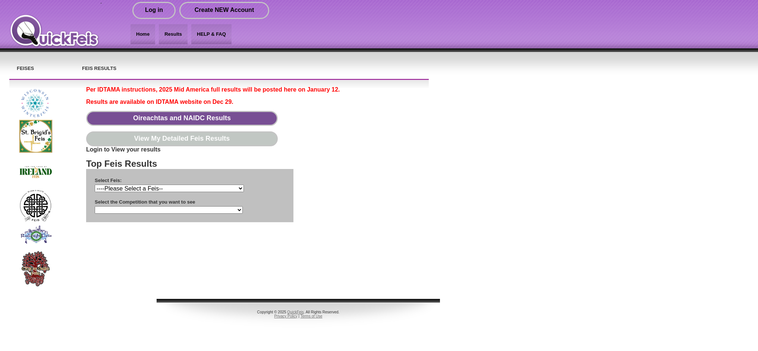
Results (173, 34)
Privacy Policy (285, 316)
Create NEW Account (224, 10)
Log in (154, 10)
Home (143, 34)
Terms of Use (312, 316)
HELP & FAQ (211, 34)
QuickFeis (295, 312)
